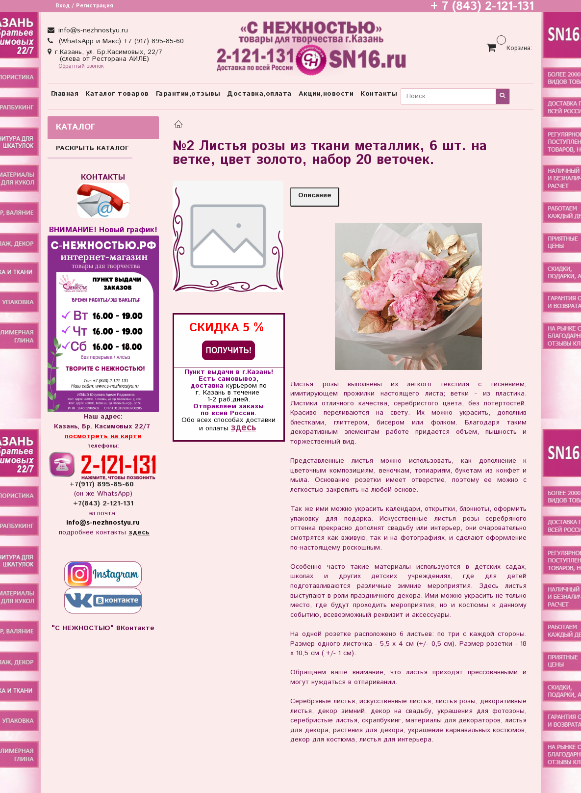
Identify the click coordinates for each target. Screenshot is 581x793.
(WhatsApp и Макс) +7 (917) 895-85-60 (120, 41)
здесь (243, 427)
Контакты (378, 94)
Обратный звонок (81, 66)
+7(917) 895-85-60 (103, 484)
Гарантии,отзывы (188, 94)
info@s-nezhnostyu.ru (92, 30)
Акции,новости (326, 94)
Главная (65, 94)
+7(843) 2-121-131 (103, 503)
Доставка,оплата (259, 94)
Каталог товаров (117, 94)
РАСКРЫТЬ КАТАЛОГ (92, 148)
